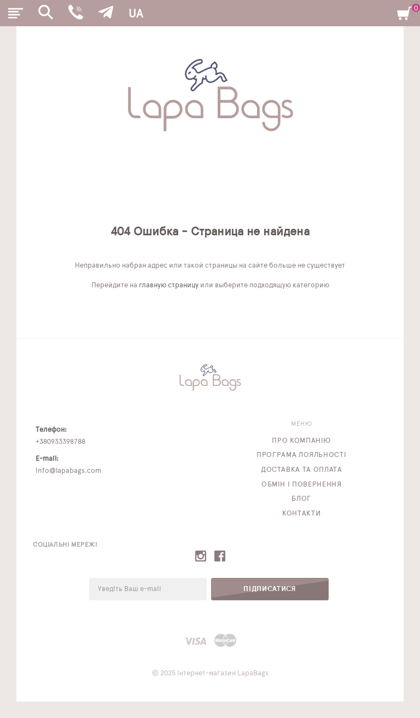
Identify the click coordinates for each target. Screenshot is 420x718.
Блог (301, 498)
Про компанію (301, 440)
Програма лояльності (301, 455)
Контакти (301, 513)
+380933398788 (60, 441)
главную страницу (169, 285)
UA (136, 14)
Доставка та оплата (301, 469)
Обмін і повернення (301, 484)
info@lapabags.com (68, 470)
